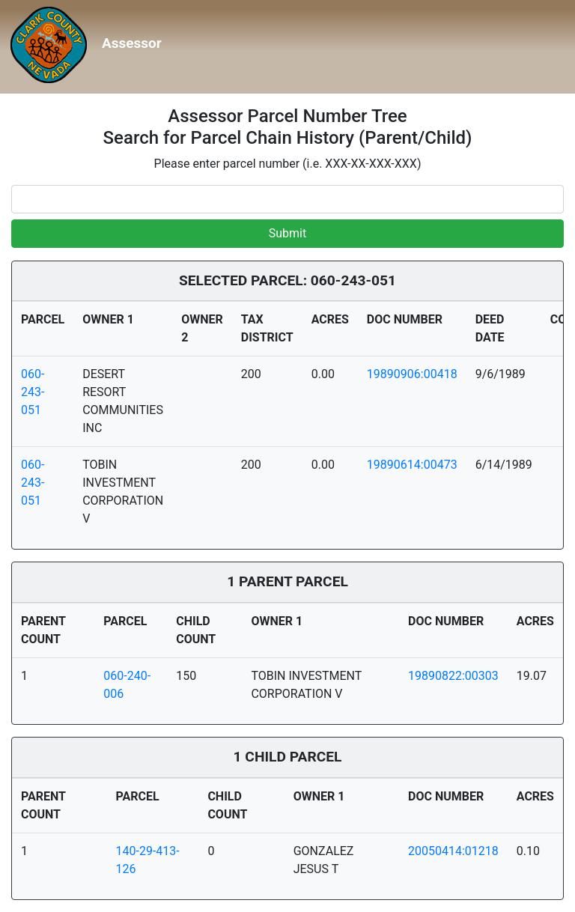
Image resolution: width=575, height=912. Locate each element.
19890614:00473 (412, 464)
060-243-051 (32, 392)
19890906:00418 (412, 374)
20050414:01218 (453, 851)
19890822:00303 (453, 676)
